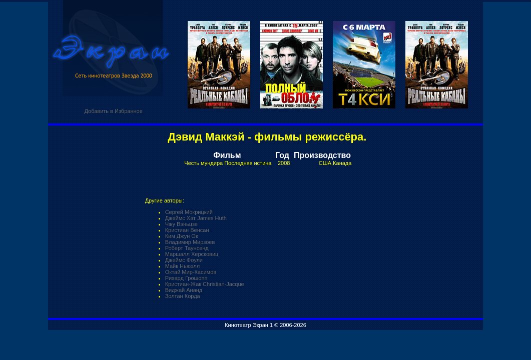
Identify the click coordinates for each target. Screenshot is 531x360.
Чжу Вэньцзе (181, 224)
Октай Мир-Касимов (191, 272)
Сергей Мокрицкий (189, 212)
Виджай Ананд (184, 290)
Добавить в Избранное (113, 111)
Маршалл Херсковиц (192, 254)
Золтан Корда (182, 296)
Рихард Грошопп (186, 278)
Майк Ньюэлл (182, 266)
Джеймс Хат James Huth (196, 218)
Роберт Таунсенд (187, 248)
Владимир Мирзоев (190, 242)
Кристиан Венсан (187, 230)
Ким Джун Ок (181, 236)
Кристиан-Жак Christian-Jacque (204, 284)
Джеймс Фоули (184, 260)
